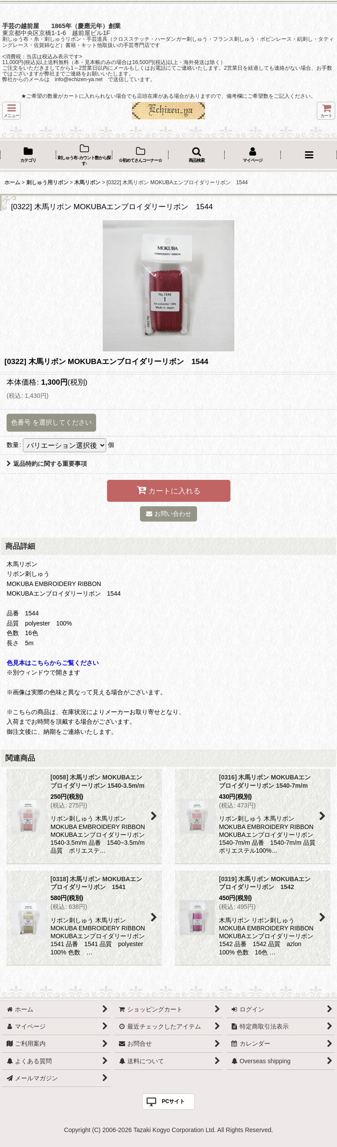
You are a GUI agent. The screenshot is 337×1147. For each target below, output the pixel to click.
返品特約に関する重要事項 (47, 463)
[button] (11, 111)
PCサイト (173, 1101)
